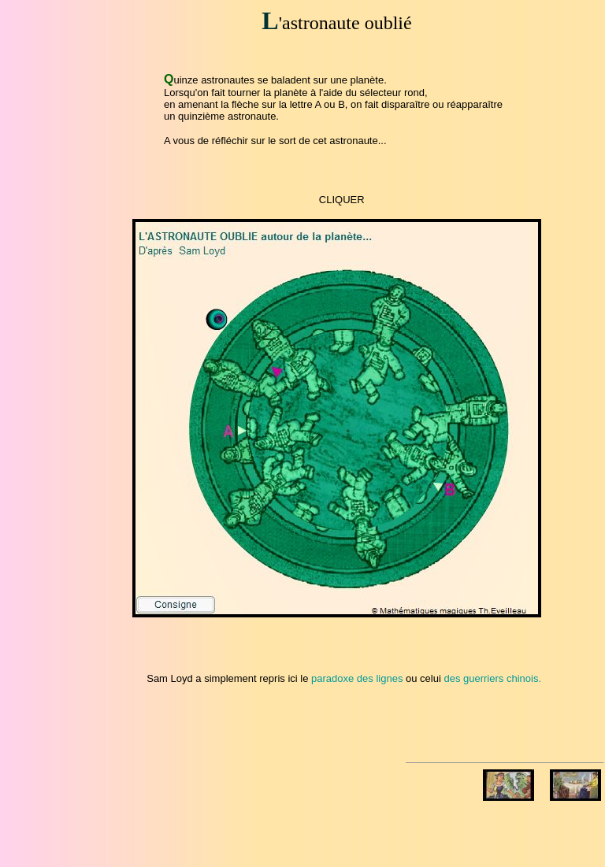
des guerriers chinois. (492, 678)
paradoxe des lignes (357, 678)
